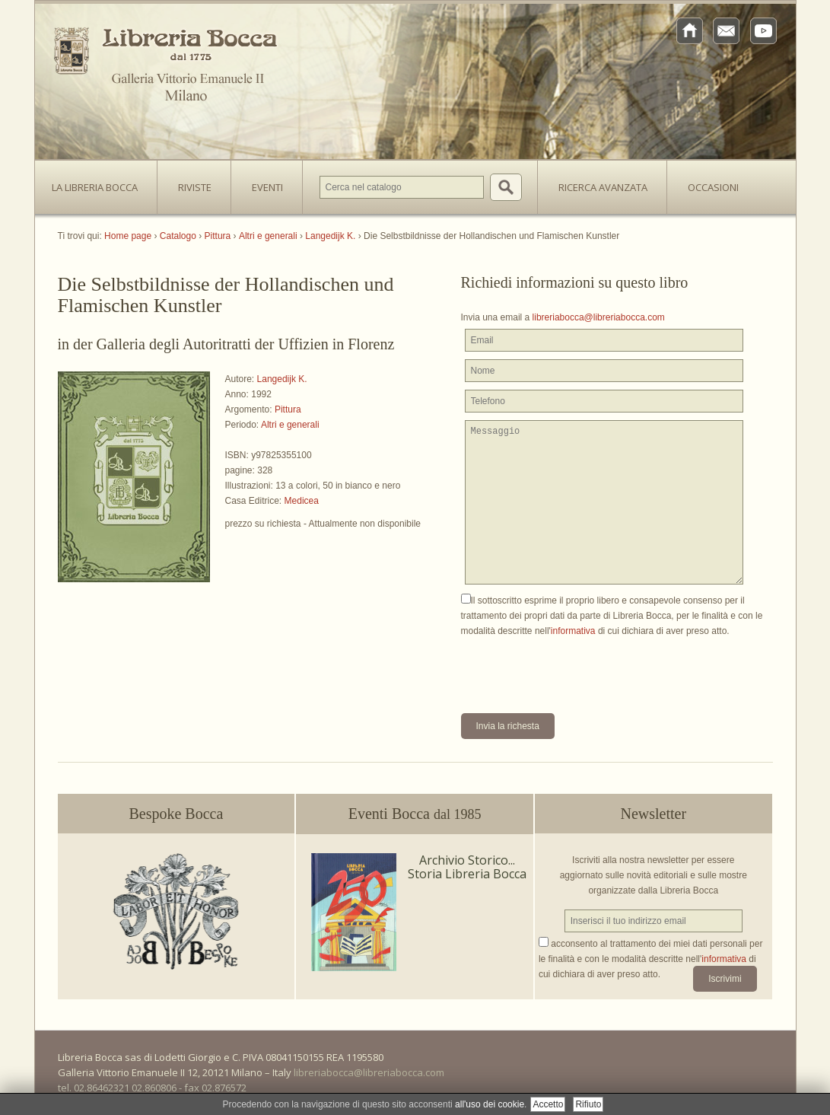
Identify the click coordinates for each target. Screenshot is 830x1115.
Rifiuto (588, 1104)
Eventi (267, 187)
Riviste (191, 182)
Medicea (302, 500)
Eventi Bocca (415, 813)
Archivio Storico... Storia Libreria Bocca (467, 867)
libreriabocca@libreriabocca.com (599, 317)
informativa (573, 631)
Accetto (548, 1104)
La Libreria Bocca (100, 182)
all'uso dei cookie (489, 1104)
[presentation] (576, 668)
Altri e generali (290, 424)
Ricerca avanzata (602, 187)
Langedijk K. (282, 379)
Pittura (288, 409)
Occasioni (713, 187)
